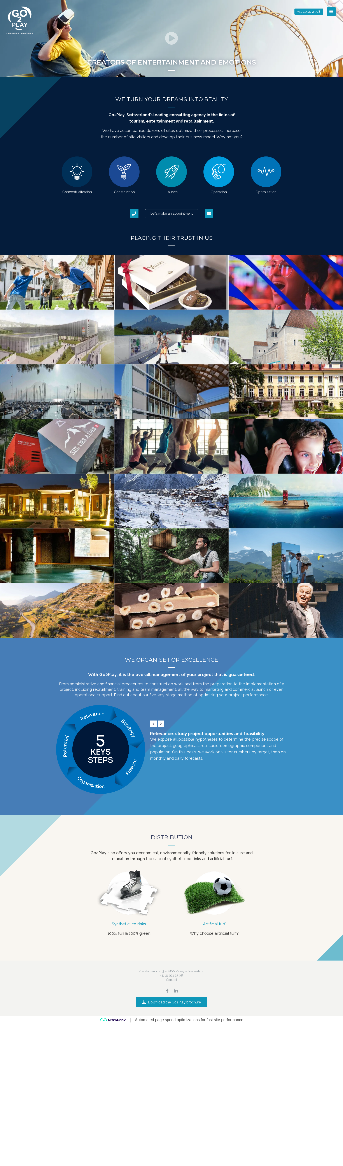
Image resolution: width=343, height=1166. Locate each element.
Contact (171, 980)
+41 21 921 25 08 (171, 975)
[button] (331, 12)
